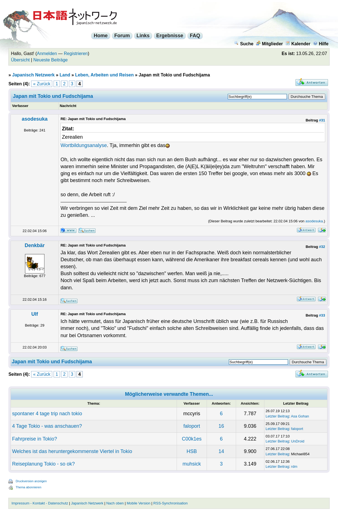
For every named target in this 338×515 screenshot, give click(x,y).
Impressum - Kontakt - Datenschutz (39, 503)
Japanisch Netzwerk (33, 75)
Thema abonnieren (28, 487)
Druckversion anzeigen (31, 481)
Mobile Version (138, 503)
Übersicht (20, 60)
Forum (122, 35)
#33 (322, 315)
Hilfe (321, 43)
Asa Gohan (300, 416)
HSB (192, 451)
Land (65, 75)
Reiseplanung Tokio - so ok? (43, 464)
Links (143, 35)
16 (221, 426)
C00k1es (192, 439)
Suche (243, 43)
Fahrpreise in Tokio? (34, 439)
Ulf (34, 314)
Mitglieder (269, 43)
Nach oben (115, 503)
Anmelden (47, 53)
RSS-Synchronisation (170, 503)
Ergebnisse (169, 35)
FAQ (195, 35)
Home (100, 35)
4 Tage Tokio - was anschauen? (47, 426)
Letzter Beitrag (277, 416)
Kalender (298, 43)
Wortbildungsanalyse (84, 145)
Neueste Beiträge (50, 60)
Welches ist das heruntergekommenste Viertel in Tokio (72, 451)
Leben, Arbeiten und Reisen (104, 75)
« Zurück (41, 83)
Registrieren (76, 53)
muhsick (191, 464)
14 (221, 451)
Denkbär (35, 245)
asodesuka (34, 119)
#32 (322, 247)
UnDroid (297, 441)
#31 (322, 120)
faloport (191, 426)
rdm (294, 466)
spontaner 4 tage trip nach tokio (47, 413)
